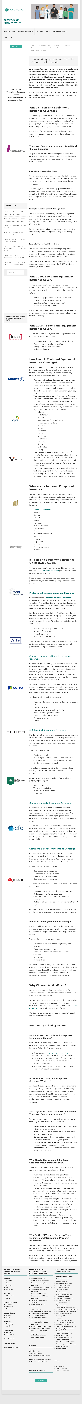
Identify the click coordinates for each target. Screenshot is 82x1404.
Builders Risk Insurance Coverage (47, 730)
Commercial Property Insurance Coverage (52, 849)
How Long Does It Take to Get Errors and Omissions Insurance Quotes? (15, 248)
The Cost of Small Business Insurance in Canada (13, 233)
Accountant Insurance (64, 1276)
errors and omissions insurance (57, 598)
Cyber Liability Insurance (40, 1294)
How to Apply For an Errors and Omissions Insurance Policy (15, 263)
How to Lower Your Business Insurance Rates (14, 240)
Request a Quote (60, 31)
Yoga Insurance (61, 1348)
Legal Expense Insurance (40, 1313)
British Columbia (10, 1302)
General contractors (42, 510)
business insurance (51, 571)
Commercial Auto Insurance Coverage (50, 803)
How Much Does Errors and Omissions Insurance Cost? (14, 256)
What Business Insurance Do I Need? (15, 227)
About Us (39, 31)
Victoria (9, 1309)
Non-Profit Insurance (64, 1320)
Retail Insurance (62, 1335)
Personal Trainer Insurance (66, 1326)
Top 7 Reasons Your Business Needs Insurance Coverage (14, 220)
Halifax (8, 1332)
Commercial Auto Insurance (41, 1287)
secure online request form (57, 1053)
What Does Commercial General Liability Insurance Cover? (15, 213)
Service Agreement (62, 1371)
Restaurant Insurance (64, 1333)
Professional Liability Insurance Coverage (51, 593)
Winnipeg (9, 1324)
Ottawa (8, 1283)
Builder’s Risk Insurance (40, 1281)
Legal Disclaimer (61, 1368)
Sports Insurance (62, 1339)
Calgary (8, 1298)
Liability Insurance (38, 1315)
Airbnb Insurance (62, 1279)
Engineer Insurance (63, 1296)
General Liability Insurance (41, 1311)
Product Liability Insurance (41, 1326)
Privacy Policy (60, 1366)
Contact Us (8, 37)
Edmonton (10, 1296)
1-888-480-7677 (42, 1362)
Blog (48, 31)
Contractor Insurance (64, 1283)
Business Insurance (25, 31)
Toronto (9, 1281)
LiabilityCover (9, 31)
